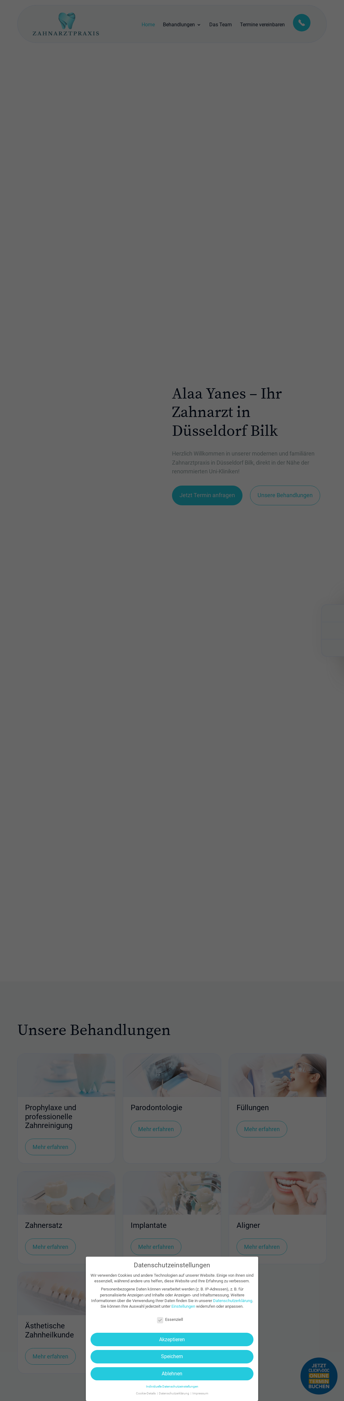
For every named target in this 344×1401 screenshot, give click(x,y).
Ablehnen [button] (172, 1374)
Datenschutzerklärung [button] (174, 1393)
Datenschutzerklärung (232, 1300)
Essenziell (170, 1319)
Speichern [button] (172, 1356)
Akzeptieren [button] (172, 1339)
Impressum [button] (200, 1393)
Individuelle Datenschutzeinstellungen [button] (172, 1386)
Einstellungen (183, 1306)
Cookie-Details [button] (146, 1393)
